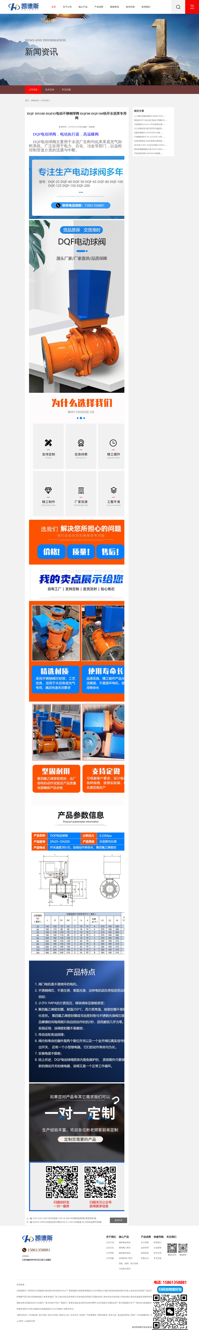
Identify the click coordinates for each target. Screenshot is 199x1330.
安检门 (133, 1315)
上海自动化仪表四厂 (137, 1291)
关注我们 (171, 1237)
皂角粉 (82, 1315)
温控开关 (150, 1291)
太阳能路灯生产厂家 (129, 1303)
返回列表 (118, 1220)
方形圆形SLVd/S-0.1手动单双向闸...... (149, 124)
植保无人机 (64, 1315)
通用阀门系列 (124, 1248)
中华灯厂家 (58, 1303)
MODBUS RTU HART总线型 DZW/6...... (150, 145)
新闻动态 (35, 100)
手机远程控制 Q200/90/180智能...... (148, 153)
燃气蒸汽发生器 (27, 1297)
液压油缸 (74, 1303)
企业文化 (110, 1248)
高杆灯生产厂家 (64, 1291)
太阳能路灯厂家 (23, 1291)
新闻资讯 (114, 7)
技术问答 (130, 7)
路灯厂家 (67, 1303)
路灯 (105, 1303)
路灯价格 (125, 1291)
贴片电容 (43, 1315)
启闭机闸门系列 (125, 1258)
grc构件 (20, 1321)
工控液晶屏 (33, 1315)
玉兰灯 (54, 1309)
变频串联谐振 (148, 1297)
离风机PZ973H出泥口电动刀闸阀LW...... (150, 120)
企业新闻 (157, 1248)
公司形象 (110, 1258)
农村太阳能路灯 (145, 1303)
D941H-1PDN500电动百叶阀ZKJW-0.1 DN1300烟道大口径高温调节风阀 (67, 1222)
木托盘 (50, 1303)
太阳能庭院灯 (45, 1309)
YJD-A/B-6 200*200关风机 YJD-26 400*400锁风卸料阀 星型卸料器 (64, 1218)
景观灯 (89, 1297)
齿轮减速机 (137, 1297)
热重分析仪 (68, 1309)
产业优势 (98, 7)
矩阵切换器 (102, 1315)
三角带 (45, 1297)
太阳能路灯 (41, 1291)
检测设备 (145, 1253)
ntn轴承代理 (30, 1321)
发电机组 (82, 1297)
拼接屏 (81, 1291)
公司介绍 (110, 1242)
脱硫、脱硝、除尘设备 (128, 1263)
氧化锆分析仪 (51, 1291)
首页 (54, 7)
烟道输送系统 (124, 1253)
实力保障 (145, 1242)
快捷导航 (159, 1237)
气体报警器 (91, 1315)
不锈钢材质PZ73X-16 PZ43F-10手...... (149, 137)
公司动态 (33, 89)
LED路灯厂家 (41, 1303)
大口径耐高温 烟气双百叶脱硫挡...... (149, 129)
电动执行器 (69, 134)
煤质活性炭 (22, 1315)
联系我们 (146, 7)
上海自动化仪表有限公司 (67, 1297)
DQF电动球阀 (44, 134)
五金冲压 (74, 1315)
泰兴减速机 (35, 1309)
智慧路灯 (88, 1291)
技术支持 (49, 89)
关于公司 (67, 7)
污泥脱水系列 (124, 1269)
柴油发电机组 (115, 1291)
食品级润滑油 (123, 1315)
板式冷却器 (53, 1315)
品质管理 (145, 1248)
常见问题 (66, 89)
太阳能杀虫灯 (30, 1303)
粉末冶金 (112, 1315)
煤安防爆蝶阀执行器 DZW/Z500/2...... (149, 149)
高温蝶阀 (91, 134)
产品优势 (146, 1237)
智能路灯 (74, 1291)
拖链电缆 (38, 1297)
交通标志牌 (97, 1297)
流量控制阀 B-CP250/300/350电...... (148, 133)
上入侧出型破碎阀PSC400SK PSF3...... (150, 116)
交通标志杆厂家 (114, 1303)
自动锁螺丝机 (143, 1315)
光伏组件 (88, 1303)
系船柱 (60, 1309)
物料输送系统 (124, 1242)
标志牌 (81, 1303)
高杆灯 (33, 1291)
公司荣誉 (110, 1253)
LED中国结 (97, 1291)
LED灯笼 (99, 1303)
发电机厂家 (52, 1297)
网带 (94, 1303)
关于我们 (111, 1237)
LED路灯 (105, 1291)
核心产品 (83, 7)
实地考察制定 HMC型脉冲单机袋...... (149, 141)
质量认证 (145, 1258)
